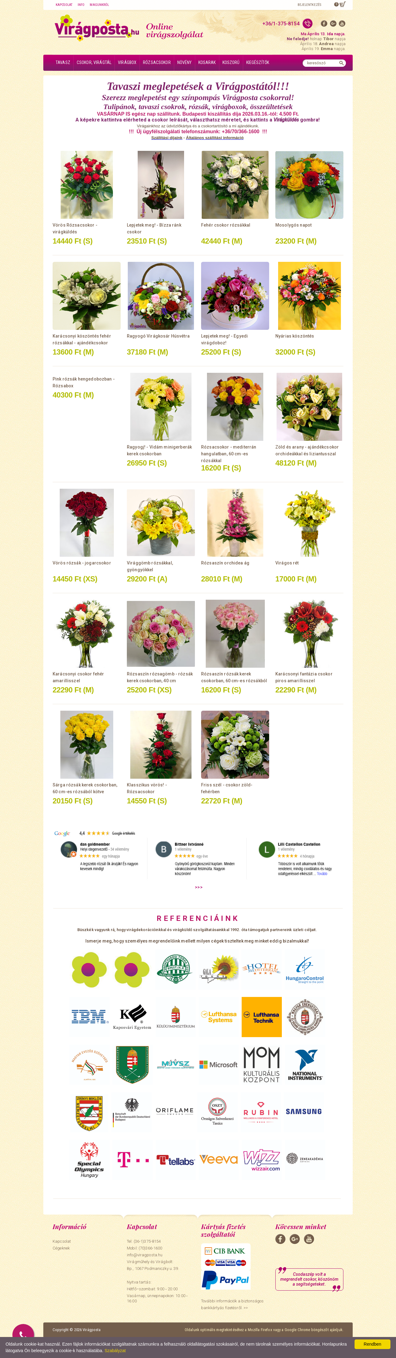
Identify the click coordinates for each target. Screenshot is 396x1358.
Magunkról (99, 5)
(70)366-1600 (150, 1248)
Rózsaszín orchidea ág (225, 562)
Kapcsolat (64, 5)
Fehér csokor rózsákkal (225, 225)
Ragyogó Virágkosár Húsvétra (158, 336)
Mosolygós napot (293, 225)
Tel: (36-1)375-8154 (144, 1241)
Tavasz (63, 62)
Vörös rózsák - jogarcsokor (82, 562)
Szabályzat (115, 1350)
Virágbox (127, 62)
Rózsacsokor (157, 62)
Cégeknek (61, 1248)
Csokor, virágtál (94, 62)
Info (81, 5)
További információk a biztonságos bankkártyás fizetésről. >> (232, 1304)
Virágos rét (287, 562)
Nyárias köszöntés (294, 336)
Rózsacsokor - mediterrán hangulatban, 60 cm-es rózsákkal (228, 454)
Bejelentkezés (309, 5)
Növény (184, 62)
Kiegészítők (257, 62)
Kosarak (207, 62)
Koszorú (231, 62)
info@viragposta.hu (144, 1255)
